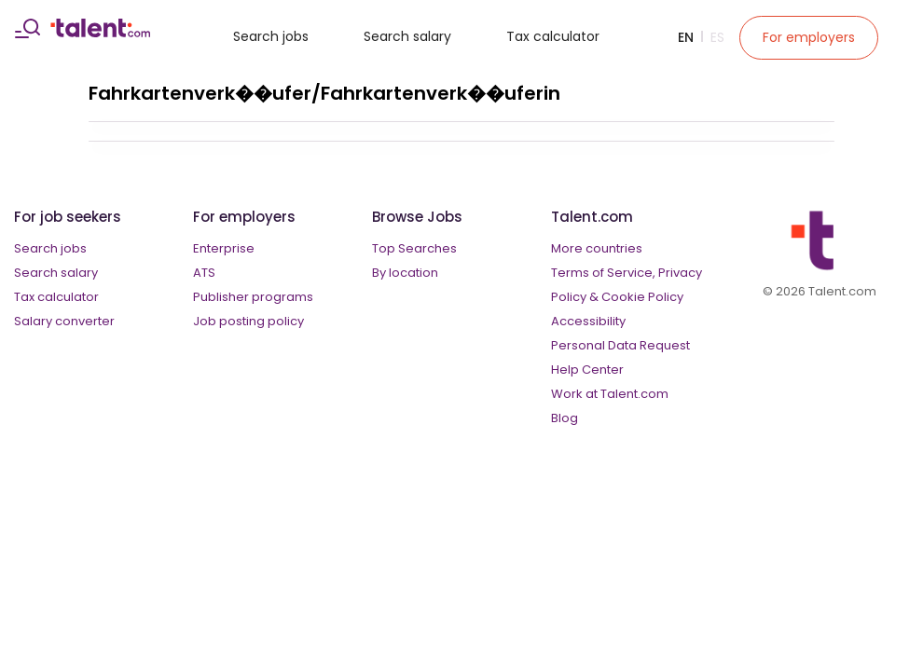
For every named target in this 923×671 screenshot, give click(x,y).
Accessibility (588, 321)
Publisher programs (253, 297)
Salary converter (64, 321)
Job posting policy (248, 321)
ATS (204, 272)
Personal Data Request (620, 345)
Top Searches (414, 248)
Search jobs (271, 36)
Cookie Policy (642, 297)
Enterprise (224, 248)
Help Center (587, 369)
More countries (596, 248)
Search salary (407, 36)
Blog (564, 418)
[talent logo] (100, 32)
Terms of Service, (603, 272)
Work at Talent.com (609, 394)
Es (717, 37)
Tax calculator (552, 36)
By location (405, 272)
